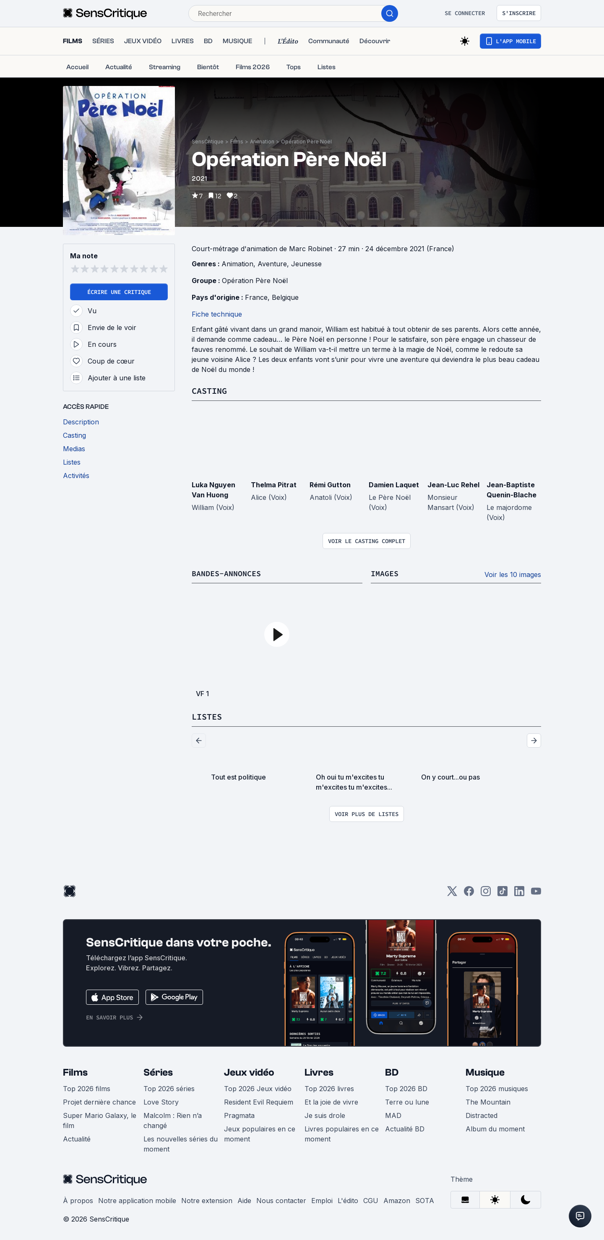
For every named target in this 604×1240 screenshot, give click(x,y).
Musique (485, 1071)
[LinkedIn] (519, 893)
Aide (244, 1200)
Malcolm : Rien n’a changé (172, 1119)
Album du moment (495, 1128)
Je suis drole (325, 1114)
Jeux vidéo (249, 1071)
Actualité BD (404, 1128)
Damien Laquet (394, 484)
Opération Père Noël (306, 141)
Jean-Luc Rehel (453, 484)
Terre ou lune (407, 1101)
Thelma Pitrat (274, 484)
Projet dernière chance (99, 1101)
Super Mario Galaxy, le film (99, 1119)
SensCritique (208, 141)
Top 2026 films (86, 1088)
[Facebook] (469, 893)
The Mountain (488, 1101)
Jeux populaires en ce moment (259, 1133)
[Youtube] (536, 893)
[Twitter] (452, 893)
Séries (158, 1071)
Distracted (481, 1114)
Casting (209, 390)
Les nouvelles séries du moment (180, 1143)
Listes (207, 716)
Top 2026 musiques (497, 1088)
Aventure (272, 264)
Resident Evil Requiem (258, 1101)
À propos (78, 1200)
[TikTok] (502, 893)
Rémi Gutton (330, 484)
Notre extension (206, 1200)
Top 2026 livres (329, 1088)
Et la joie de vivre (331, 1101)
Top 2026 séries (169, 1088)
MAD (393, 1114)
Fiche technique (217, 314)
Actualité (77, 1138)
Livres (319, 1071)
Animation (262, 141)
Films (236, 141)
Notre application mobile (137, 1200)
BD (391, 1071)
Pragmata (239, 1114)
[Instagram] (486, 893)
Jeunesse (306, 264)
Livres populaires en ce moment (342, 1133)
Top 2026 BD (406, 1088)
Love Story (161, 1101)
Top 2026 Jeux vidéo (258, 1088)
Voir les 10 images (512, 574)
